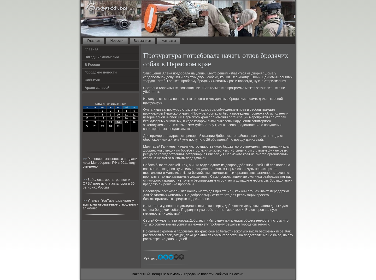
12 (134, 114)
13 (87, 118)
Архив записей (97, 88)
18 (126, 118)
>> (85, 159)
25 (126, 122)
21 (95, 122)
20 (87, 122)
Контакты (168, 41)
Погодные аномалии (102, 57)
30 (110, 126)
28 (95, 126)
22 (102, 122)
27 (87, 126)
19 (134, 118)
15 (102, 118)
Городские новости (101, 72)
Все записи (142, 41)
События (92, 80)
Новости (116, 41)
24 (118, 122)
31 (118, 126)
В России (92, 65)
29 (102, 126)
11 (126, 114)
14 (95, 118)
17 (118, 118)
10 (118, 114)
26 (134, 122)
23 (110, 122)
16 (110, 118)
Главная (93, 41)
